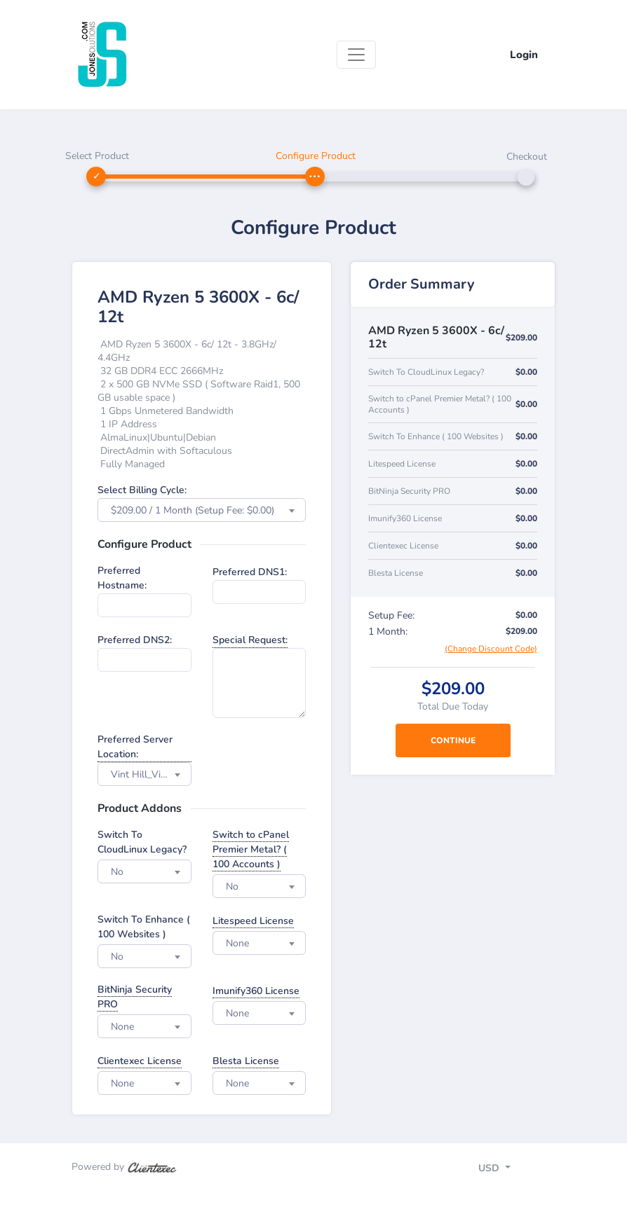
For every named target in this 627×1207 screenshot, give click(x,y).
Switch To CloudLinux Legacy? (142, 842)
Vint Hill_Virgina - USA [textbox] (151, 774)
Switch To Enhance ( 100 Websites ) (143, 927)
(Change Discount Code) (491, 648)
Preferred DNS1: (250, 572)
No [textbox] (117, 871)
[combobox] (201, 510)
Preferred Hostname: (122, 578)
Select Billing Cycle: (142, 490)
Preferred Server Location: (135, 747)
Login (524, 55)
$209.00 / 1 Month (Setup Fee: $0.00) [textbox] (192, 510)
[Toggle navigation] (356, 55)
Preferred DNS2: (134, 640)
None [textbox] (237, 943)
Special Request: (250, 640)
